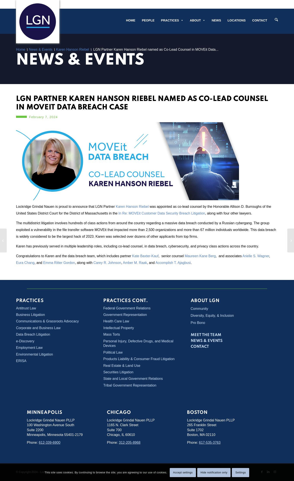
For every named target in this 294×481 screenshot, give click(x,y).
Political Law (113, 352)
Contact (259, 20)
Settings (240, 472)
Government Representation (125, 315)
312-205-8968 (130, 442)
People (148, 20)
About (197, 20)
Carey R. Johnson (107, 263)
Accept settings (183, 472)
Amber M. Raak (135, 263)
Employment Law (29, 347)
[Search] (276, 20)
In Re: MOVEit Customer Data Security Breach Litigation (161, 213)
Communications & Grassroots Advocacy (47, 321)
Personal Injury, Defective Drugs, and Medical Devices (138, 343)
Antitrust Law (26, 308)
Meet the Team (206, 335)
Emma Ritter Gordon (59, 263)
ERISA (21, 361)
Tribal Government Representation (129, 385)
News (216, 20)
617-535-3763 (210, 442)
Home (130, 20)
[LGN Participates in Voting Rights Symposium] (3, 240)
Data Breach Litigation (33, 334)
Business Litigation (30, 315)
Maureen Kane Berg (200, 256)
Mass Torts (111, 334)
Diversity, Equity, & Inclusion (212, 315)
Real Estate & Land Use (121, 365)
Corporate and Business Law (38, 328)
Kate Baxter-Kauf (145, 256)
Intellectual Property (118, 328)
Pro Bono (198, 323)
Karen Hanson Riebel (132, 206)
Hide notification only (213, 472)
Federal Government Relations (126, 308)
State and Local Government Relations (133, 378)
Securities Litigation (118, 372)
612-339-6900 (49, 442)
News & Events (80, 60)
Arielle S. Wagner (255, 256)
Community (199, 308)
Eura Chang (25, 263)
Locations (237, 20)
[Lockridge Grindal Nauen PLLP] (37, 21)
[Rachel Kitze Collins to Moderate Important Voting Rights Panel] (290, 240)
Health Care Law (116, 321)
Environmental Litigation (34, 354)
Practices (172, 20)
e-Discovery (25, 341)
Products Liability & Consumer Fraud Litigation (138, 359)
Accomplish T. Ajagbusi (173, 263)
